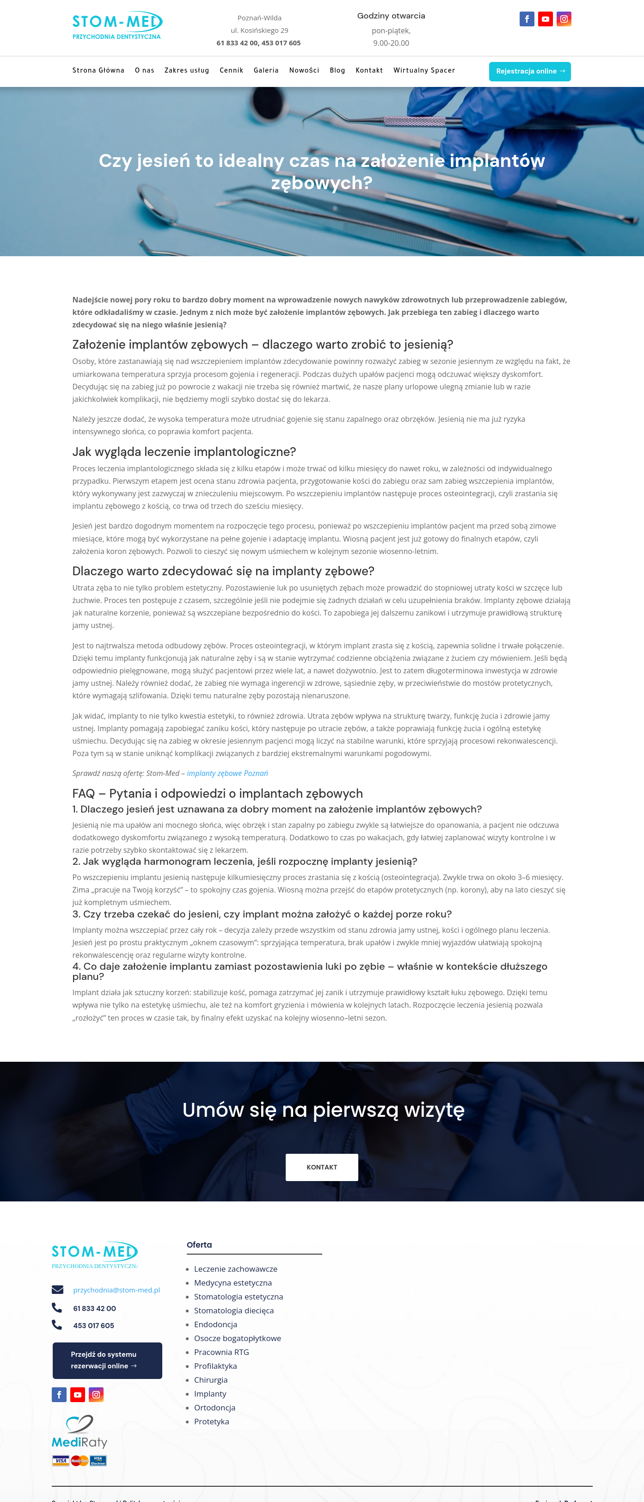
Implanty (210, 1393)
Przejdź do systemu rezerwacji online (104, 1360)
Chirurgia (211, 1379)
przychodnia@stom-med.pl (117, 1289)
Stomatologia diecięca (234, 1310)
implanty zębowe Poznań (227, 773)
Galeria (266, 71)
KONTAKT (322, 1167)
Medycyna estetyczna (233, 1282)
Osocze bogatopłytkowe (237, 1338)
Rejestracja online (527, 71)
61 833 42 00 (237, 42)
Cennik (232, 71)
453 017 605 (281, 42)
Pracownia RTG (221, 1352)
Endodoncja (215, 1324)
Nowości (304, 71)
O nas (145, 71)
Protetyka (211, 1421)
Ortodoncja (214, 1407)
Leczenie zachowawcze (235, 1268)
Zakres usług (187, 71)
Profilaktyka (215, 1365)
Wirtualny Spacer (424, 71)
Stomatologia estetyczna (238, 1296)
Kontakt (369, 71)
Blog (337, 71)
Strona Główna (99, 71)
